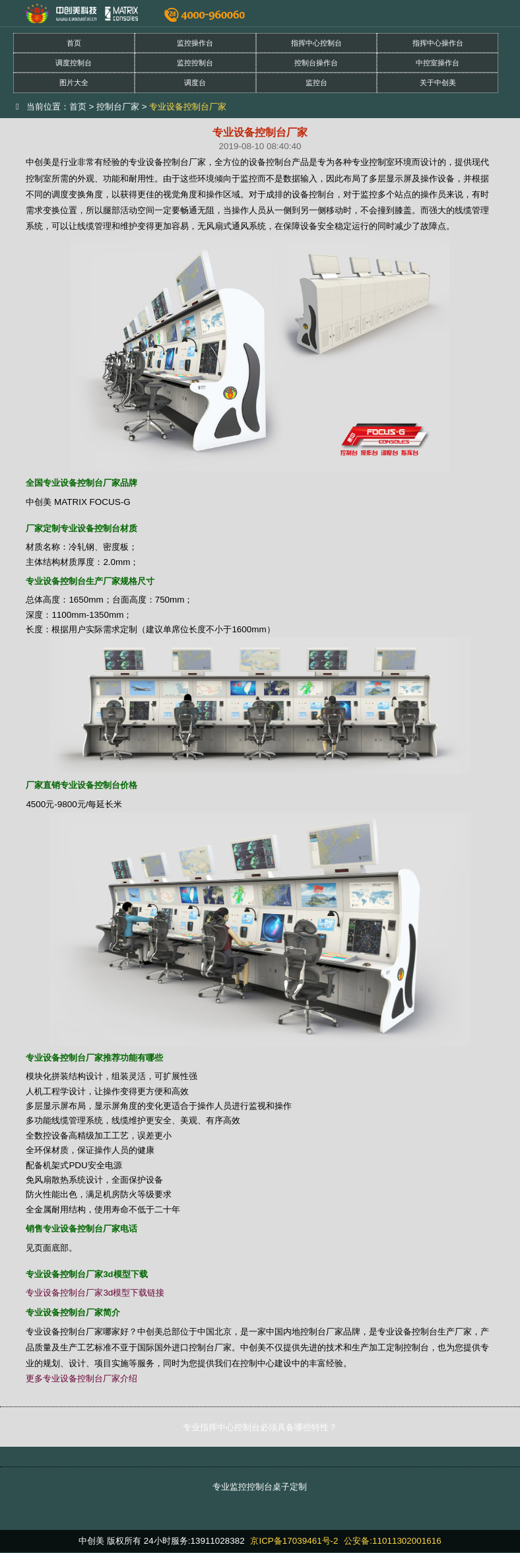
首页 (74, 43)
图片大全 (73, 82)
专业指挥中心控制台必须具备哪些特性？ (260, 1427)
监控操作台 (195, 43)
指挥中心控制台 (316, 43)
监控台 (316, 82)
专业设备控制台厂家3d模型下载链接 (95, 1293)
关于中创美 (438, 82)
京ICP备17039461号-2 (294, 1541)
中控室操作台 (437, 63)
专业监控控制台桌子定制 (259, 1487)
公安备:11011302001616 (392, 1541)
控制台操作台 (316, 63)
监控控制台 (195, 63)
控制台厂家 (117, 107)
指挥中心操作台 (437, 43)
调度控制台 (73, 63)
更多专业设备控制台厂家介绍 (81, 1378)
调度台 (195, 82)
